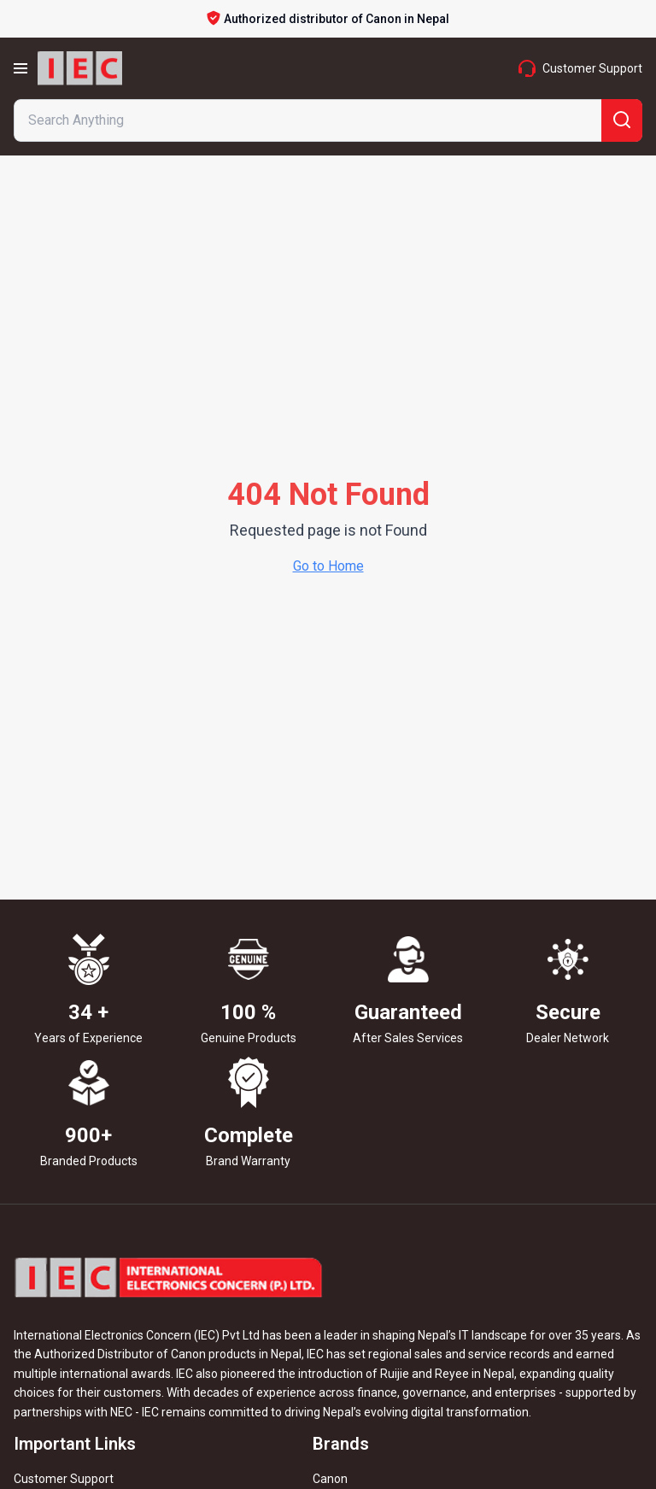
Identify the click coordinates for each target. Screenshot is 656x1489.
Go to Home (328, 566)
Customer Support (64, 1479)
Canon (330, 1479)
